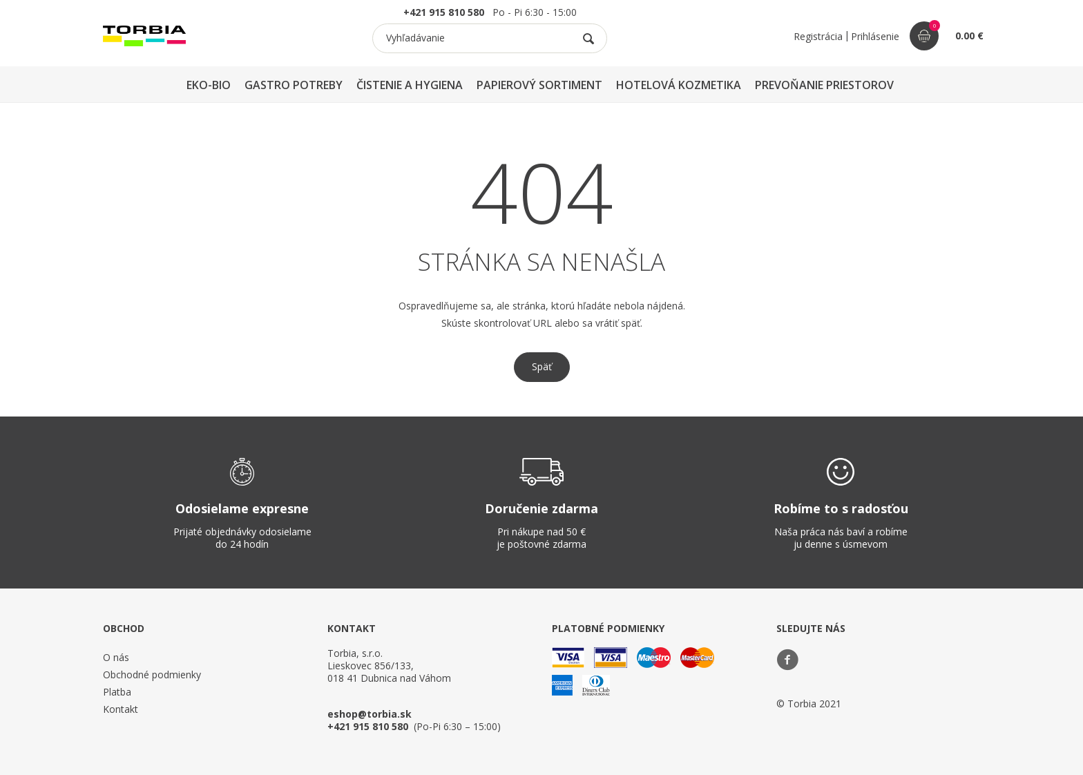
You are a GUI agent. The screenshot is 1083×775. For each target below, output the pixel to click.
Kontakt (120, 709)
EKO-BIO (208, 85)
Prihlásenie (875, 36)
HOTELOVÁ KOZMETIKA (678, 85)
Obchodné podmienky (152, 674)
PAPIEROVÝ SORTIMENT (539, 85)
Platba (117, 691)
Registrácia (818, 36)
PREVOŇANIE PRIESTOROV (824, 85)
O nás (116, 657)
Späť (542, 366)
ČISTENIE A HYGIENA (409, 85)
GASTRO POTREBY (294, 85)
